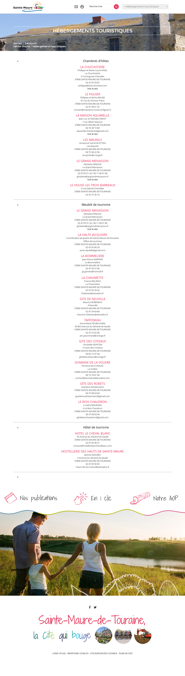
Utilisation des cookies (103, 653)
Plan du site (126, 653)
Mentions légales (77, 653)
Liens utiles (59, 653)
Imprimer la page (82, 6)
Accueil (17, 43)
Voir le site (92, 88)
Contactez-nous (76, 6)
